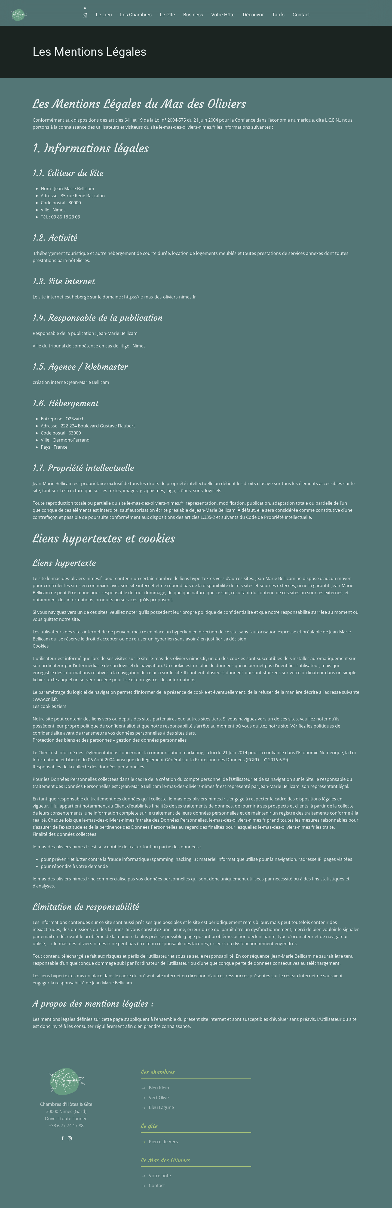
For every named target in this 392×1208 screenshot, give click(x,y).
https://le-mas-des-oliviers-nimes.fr (160, 297)
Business (193, 15)
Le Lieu (104, 15)
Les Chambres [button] (136, 15)
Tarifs (278, 15)
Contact (301, 15)
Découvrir (253, 15)
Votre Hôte (223, 15)
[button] (85, 15)
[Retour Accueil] (19, 15)
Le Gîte (167, 15)
